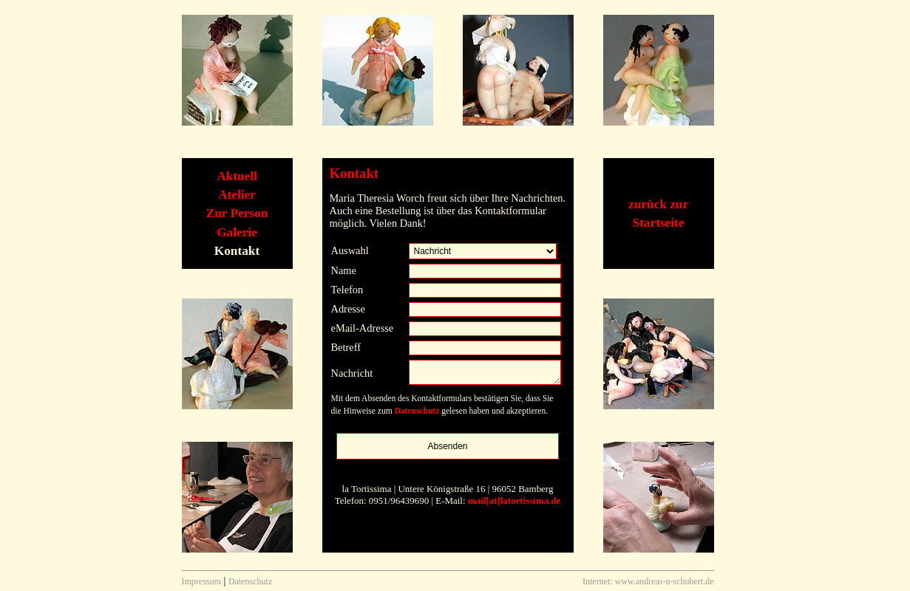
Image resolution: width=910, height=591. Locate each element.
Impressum (201, 581)
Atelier (237, 195)
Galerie (237, 232)
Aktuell (237, 176)
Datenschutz (417, 410)
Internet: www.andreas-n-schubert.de (648, 581)
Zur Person (237, 213)
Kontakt (236, 251)
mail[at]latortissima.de (514, 500)
